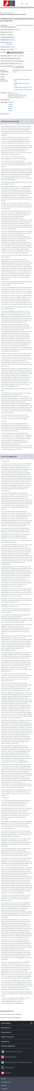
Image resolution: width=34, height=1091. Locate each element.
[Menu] (26, 3)
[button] (17, 121)
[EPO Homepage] (9, 4)
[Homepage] (0, 12)
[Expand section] (31, 1023)
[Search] (22, 3)
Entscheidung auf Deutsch (15, 53)
